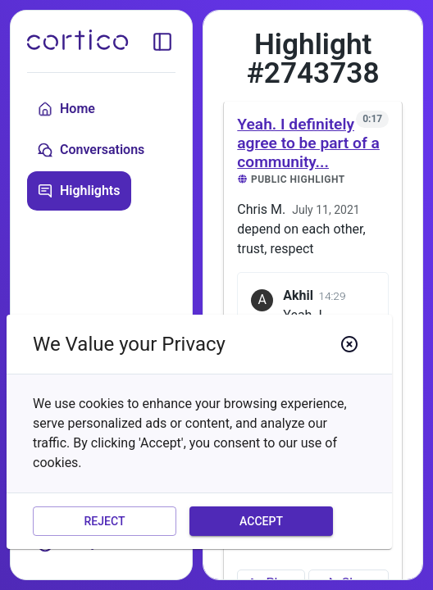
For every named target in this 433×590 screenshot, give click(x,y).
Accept (261, 521)
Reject (104, 521)
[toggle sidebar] (162, 41)
